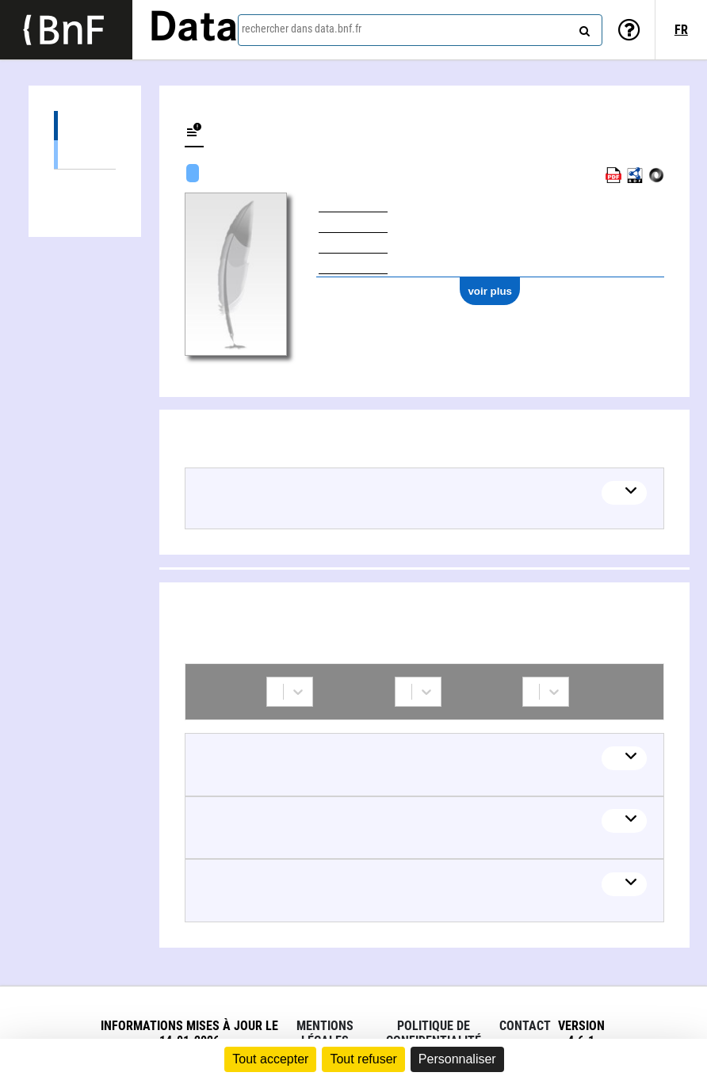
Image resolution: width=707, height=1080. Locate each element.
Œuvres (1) (85, 125)
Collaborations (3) (85, 184)
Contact (525, 1025)
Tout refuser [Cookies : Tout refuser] (363, 1059)
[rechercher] (582, 28)
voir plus (490, 291)
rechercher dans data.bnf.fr (301, 28)
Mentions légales (325, 1033)
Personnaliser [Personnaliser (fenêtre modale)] (457, 1059)
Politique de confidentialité (433, 1033)
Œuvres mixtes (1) (85, 154)
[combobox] (420, 30)
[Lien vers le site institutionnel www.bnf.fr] (66, 29)
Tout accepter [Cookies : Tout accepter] (270, 1059)
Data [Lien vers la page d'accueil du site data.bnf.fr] (193, 29)
